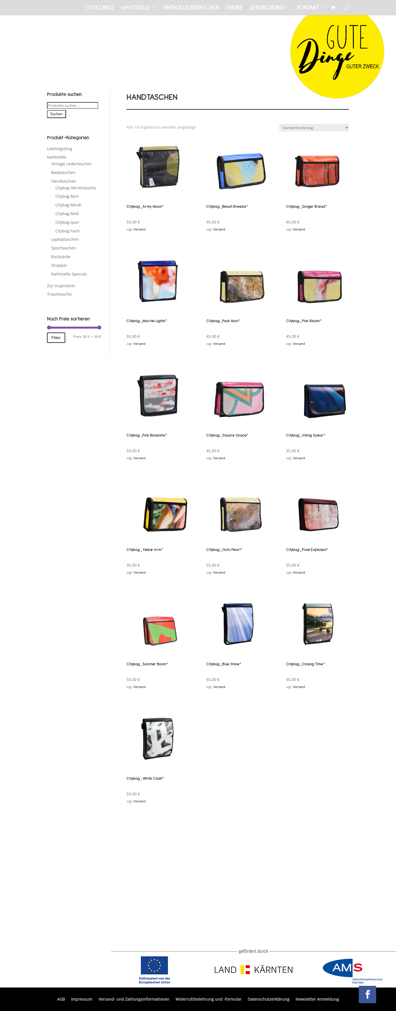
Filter (56, 337)
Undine (234, 8)
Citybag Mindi (68, 205)
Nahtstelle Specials (69, 274)
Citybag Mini (67, 196)
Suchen (56, 114)
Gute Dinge (100, 8)
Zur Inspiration (61, 285)
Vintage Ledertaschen (190, 8)
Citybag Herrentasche (75, 187)
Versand (139, 229)
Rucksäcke (61, 256)
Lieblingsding (267, 8)
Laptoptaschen (65, 239)
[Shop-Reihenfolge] (314, 127)
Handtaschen (63, 181)
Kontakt (308, 8)
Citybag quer (67, 222)
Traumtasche (59, 294)
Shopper (59, 265)
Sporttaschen (63, 248)
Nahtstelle (135, 8)
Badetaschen (63, 172)
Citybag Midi (67, 213)
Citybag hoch (67, 231)
